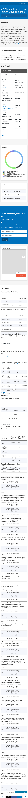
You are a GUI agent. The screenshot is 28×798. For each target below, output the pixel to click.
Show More (19, 44)
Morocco (4, 87)
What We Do (3, 3)
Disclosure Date (19, 85)
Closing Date (18, 119)
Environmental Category (18, 113)
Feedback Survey (21, 792)
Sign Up (5, 240)
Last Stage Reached (20, 126)
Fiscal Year (18, 105)
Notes (3, 135)
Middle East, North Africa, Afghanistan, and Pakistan (7, 108)
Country (4, 85)
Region (4, 104)
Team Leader (5, 79)
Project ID (4, 75)
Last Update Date (19, 131)
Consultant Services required (7, 126)
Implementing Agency (18, 99)
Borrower (17, 80)
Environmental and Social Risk (7, 120)
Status (16, 75)
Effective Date (18, 90)
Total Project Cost (7, 98)
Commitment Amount (5, 113)
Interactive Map (21, 275)
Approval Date (6, 90)
